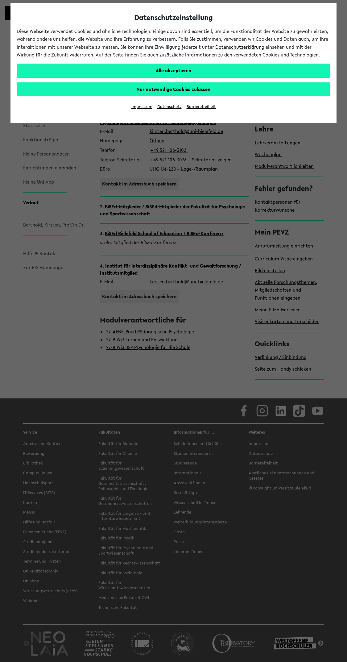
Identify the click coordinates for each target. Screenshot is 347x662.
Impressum (141, 107)
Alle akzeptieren (174, 70)
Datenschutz (169, 107)
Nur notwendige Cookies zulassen (173, 89)
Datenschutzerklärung (239, 47)
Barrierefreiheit (201, 107)
